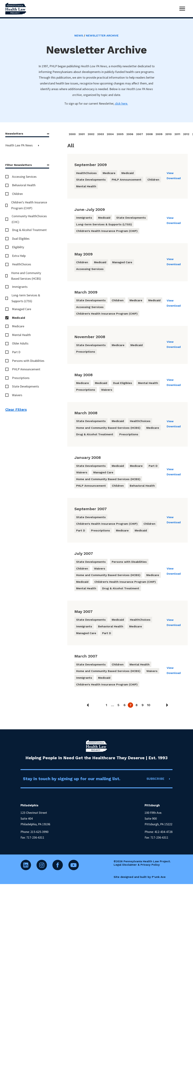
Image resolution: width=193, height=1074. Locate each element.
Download (174, 178)
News (78, 35)
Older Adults (20, 343)
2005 (120, 134)
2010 (168, 134)
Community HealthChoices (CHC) (29, 219)
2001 (81, 134)
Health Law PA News (19, 145)
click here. (121, 103)
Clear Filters (16, 409)
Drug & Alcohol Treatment (29, 230)
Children (17, 194)
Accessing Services (24, 177)
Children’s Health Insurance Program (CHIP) (29, 205)
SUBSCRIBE (155, 778)
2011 (177, 134)
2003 (100, 134)
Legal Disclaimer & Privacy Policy (137, 864)
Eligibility (18, 247)
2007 (139, 134)
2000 (72, 134)
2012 (186, 134)
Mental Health (21, 335)
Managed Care (21, 309)
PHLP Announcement (26, 369)
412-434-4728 (163, 832)
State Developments (25, 386)
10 (148, 705)
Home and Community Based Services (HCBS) (26, 276)
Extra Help (19, 256)
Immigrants (20, 287)
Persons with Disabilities (28, 361)
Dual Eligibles (21, 239)
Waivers (17, 395)
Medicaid (18, 318)
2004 (110, 134)
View (170, 173)
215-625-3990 (39, 832)
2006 (129, 134)
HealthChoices (21, 264)
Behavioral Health (24, 185)
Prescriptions (21, 378)
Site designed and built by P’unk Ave (140, 877)
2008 (149, 134)
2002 (91, 134)
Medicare (18, 326)
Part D (16, 352)
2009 (159, 134)
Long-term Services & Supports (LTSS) (25, 298)
